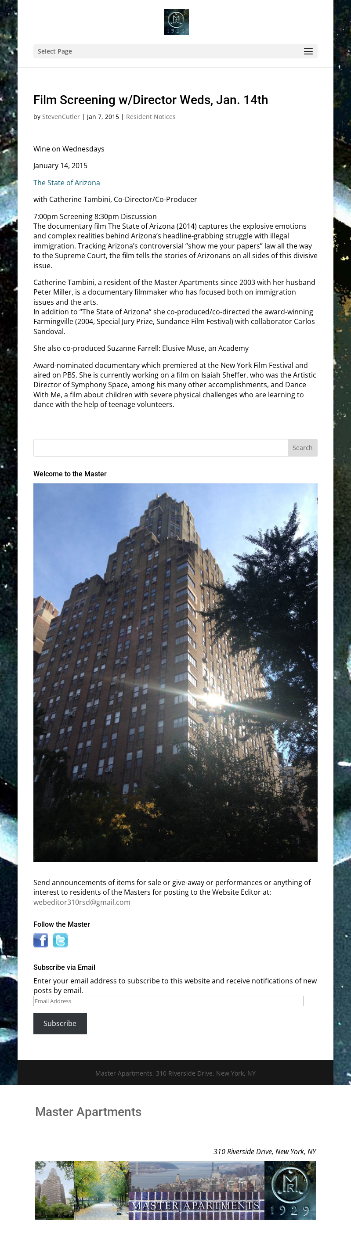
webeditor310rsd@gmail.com (81, 902)
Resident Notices (151, 116)
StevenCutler (61, 116)
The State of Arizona (66, 182)
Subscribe (59, 1023)
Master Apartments (88, 1112)
